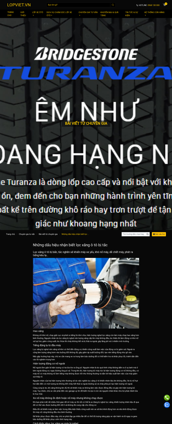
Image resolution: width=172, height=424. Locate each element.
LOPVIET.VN (19, 4)
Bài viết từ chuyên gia (48, 234)
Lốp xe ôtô (37, 13)
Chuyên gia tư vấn (88, 13)
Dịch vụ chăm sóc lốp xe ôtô (59, 14)
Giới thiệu (23, 14)
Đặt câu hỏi (159, 234)
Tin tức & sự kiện (131, 14)
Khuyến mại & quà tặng (109, 14)
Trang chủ (10, 14)
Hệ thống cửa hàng (154, 13)
